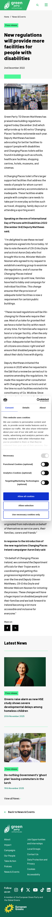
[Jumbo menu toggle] (46, 5)
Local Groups (33, 849)
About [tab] (43, 407)
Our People (9, 856)
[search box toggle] (37, 5)
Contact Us (32, 854)
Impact (7, 845)
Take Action (10, 861)
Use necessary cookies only (26, 514)
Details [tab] (26, 407)
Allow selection (26, 505)
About (7, 839)
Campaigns (9, 850)
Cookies (31, 869)
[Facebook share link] (7, 628)
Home (6, 17)
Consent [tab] (9, 407)
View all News (11, 798)
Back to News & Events (21, 812)
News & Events (19, 17)
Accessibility (33, 874)
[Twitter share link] (15, 628)
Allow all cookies (26, 496)
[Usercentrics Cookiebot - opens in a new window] (37, 400)
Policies (8, 866)
